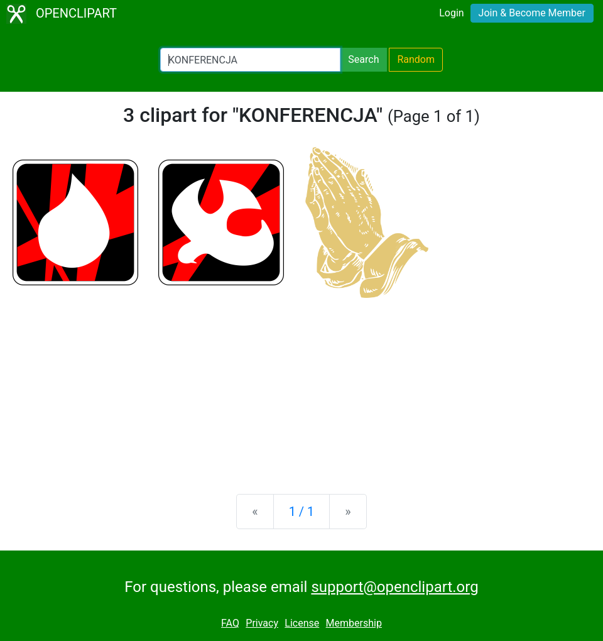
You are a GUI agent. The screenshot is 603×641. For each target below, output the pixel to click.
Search (363, 59)
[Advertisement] (301, 386)
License (302, 623)
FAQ (230, 623)
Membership (354, 623)
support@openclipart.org (394, 587)
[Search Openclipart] (250, 60)
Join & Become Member (532, 13)
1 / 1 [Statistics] (302, 511)
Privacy (262, 623)
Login (451, 13)
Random (416, 59)
